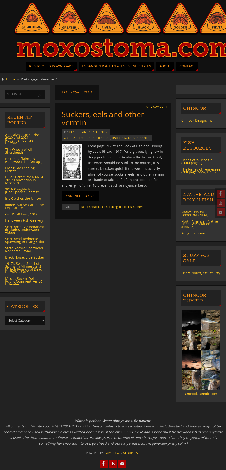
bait (82, 207)
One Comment (156, 106)
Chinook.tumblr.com (201, 393)
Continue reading (80, 196)
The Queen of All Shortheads (18, 151)
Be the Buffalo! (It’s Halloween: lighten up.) (23, 160)
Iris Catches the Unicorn (24, 198)
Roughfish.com (193, 233)
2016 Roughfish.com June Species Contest (22, 190)
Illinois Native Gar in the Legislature (24, 206)
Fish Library (121, 138)
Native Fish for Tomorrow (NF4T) (194, 213)
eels (105, 207)
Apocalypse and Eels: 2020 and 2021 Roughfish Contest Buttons (22, 139)
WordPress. (131, 453)
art (67, 138)
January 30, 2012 (94, 132)
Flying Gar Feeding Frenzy (20, 169)
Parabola (111, 453)
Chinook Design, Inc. (197, 120)
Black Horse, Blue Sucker (24, 257)
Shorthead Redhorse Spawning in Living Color (24, 240)
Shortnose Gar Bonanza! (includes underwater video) (24, 229)
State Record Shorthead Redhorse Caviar (24, 249)
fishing (113, 207)
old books (141, 138)
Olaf (72, 132)
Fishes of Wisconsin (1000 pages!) (196, 161)
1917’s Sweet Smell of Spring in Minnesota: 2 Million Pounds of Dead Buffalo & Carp (23, 267)
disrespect (101, 138)
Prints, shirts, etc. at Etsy (200, 273)
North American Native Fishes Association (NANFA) (199, 224)
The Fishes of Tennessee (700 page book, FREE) (200, 170)
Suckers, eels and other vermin (103, 118)
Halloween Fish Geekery (24, 220)
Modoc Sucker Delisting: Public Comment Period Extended (24, 281)
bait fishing (81, 138)
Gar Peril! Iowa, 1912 (21, 214)
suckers (138, 207)
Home (10, 79)
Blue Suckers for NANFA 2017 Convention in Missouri (24, 180)
